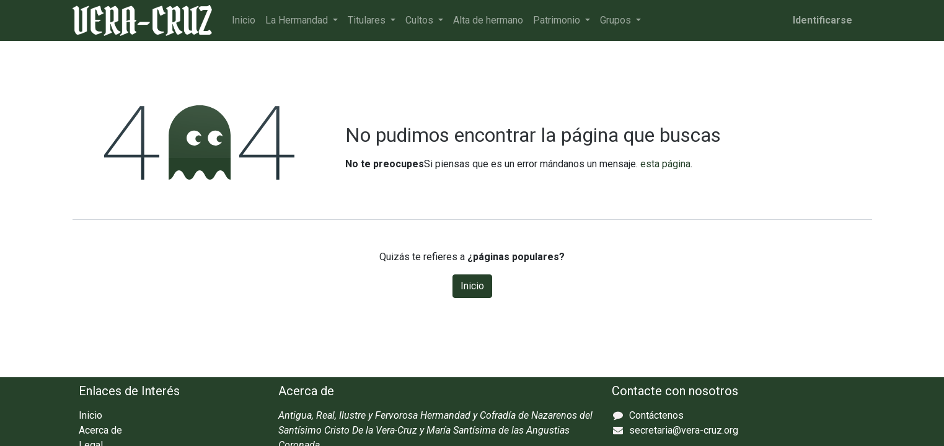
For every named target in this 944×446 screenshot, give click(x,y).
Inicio (472, 286)
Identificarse (822, 20)
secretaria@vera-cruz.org (683, 430)
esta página (665, 164)
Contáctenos (656, 415)
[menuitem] (243, 20)
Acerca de (100, 430)
